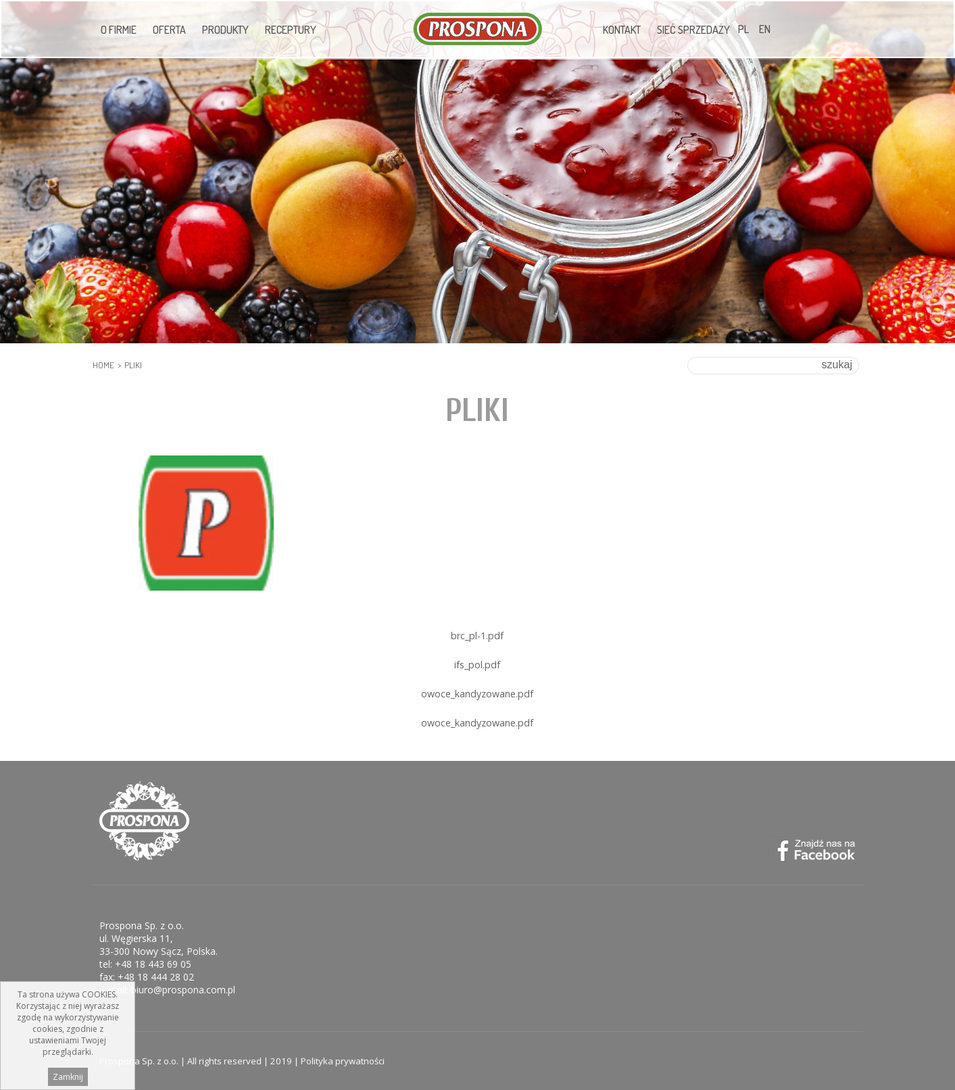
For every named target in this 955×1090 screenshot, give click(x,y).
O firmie (119, 29)
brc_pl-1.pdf (477, 635)
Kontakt (622, 29)
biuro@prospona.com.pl (183, 989)
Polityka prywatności (343, 1061)
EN (764, 29)
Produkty (225, 29)
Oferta (169, 29)
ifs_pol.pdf (477, 664)
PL (743, 29)
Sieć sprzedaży (693, 29)
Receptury (290, 29)
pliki (133, 365)
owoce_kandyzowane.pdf (477, 693)
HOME (103, 365)
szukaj (837, 364)
